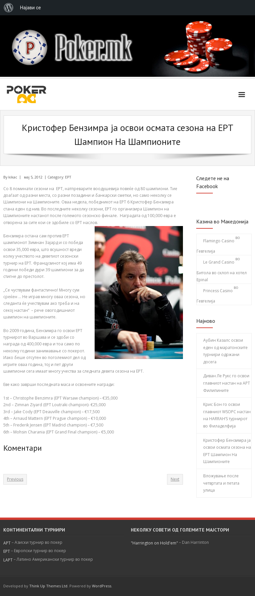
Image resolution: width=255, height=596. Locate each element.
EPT (68, 177)
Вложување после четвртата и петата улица (221, 483)
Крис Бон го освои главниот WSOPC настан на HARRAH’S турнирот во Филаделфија (227, 415)
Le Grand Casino (218, 262)
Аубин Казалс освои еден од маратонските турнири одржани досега (225, 351)
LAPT (8, 560)
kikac (12, 177)
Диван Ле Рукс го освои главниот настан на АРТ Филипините (226, 383)
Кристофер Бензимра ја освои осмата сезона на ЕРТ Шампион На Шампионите (227, 451)
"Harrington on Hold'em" (154, 543)
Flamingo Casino (218, 241)
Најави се (30, 7)
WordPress (101, 585)
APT (7, 543)
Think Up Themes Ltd (48, 585)
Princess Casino (218, 291)
